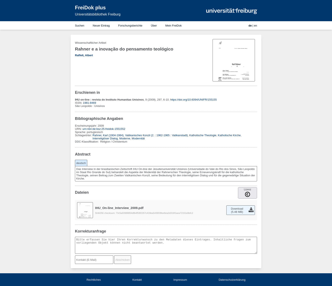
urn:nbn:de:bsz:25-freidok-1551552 (103, 128)
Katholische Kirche (229, 135)
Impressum (180, 279)
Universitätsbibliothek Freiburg (97, 14)
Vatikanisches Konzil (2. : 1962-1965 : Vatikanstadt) (156, 135)
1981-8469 (89, 102)
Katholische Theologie (202, 135)
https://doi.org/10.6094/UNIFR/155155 (193, 99)
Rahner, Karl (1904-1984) (108, 135)
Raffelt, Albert (84, 55)
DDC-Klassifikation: (87, 141)
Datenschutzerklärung (232, 279)
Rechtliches (94, 279)
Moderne (124, 138)
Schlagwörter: (84, 135)
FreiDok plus (90, 7)
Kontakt (137, 279)
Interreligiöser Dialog (105, 138)
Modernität (138, 138)
